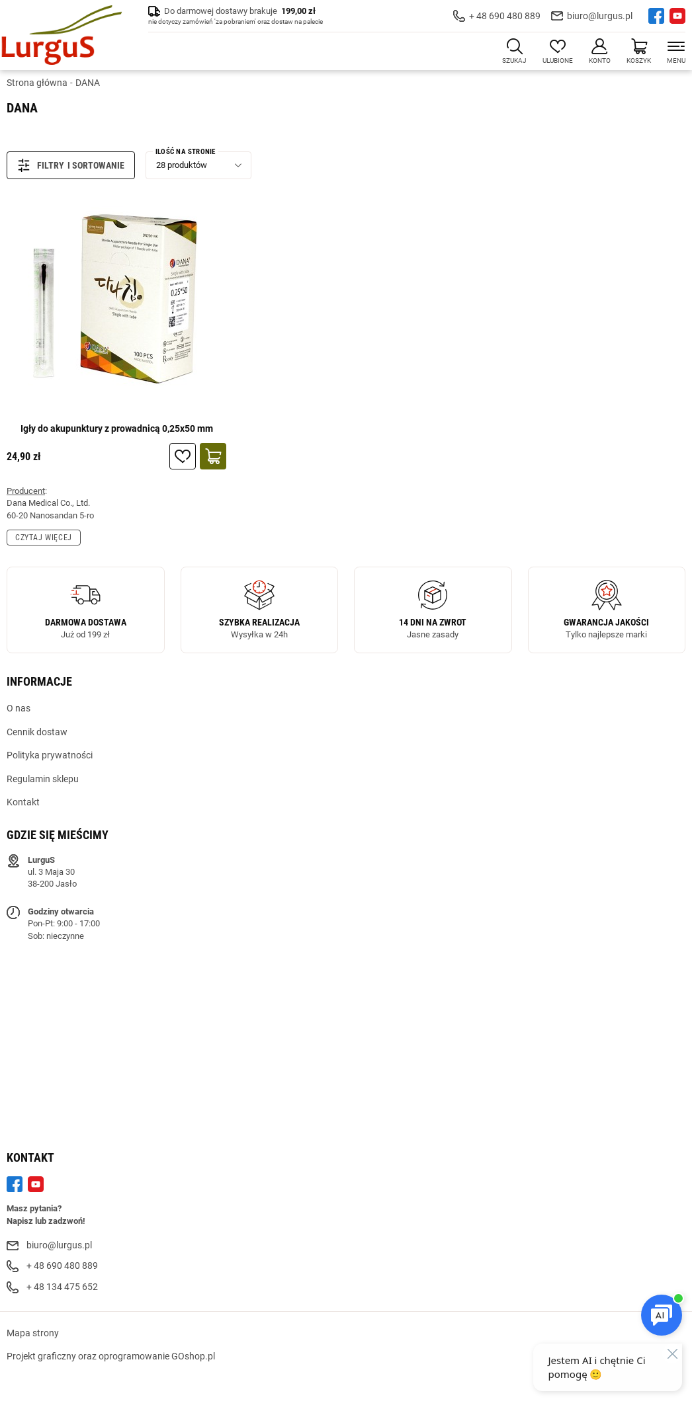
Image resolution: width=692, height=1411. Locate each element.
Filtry (40, 165)
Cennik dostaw (37, 732)
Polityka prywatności (50, 755)
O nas (18, 708)
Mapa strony (33, 1333)
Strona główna (37, 82)
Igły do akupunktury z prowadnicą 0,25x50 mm (117, 428)
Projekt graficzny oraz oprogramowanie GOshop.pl (111, 1356)
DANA (87, 82)
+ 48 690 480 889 (505, 16)
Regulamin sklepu (43, 779)
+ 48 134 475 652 (62, 1286)
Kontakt (23, 802)
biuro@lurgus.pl (599, 16)
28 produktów (181, 165)
